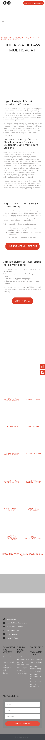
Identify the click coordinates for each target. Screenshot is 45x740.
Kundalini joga (33, 453)
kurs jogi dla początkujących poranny (22, 237)
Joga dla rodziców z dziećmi (12, 538)
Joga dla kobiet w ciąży (12, 509)
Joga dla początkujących (12, 399)
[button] (3, 22)
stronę (5, 276)
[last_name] (22, 716)
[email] (22, 704)
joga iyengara (33, 399)
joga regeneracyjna (33, 481)
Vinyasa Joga (11, 426)
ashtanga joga (11, 454)
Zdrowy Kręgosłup (33, 509)
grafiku (30, 279)
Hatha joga (33, 426)
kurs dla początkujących (12, 481)
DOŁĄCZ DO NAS (22, 723)
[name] (22, 710)
